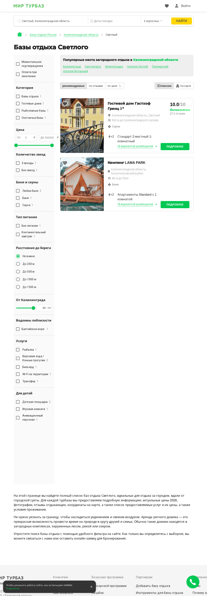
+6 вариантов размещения (135, 146)
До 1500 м (29, 287)
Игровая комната (35, 409)
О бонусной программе (109, 586)
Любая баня (31, 190)
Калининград (72, 66)
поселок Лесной (137, 66)
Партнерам (144, 577)
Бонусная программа (107, 577)
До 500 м (29, 271)
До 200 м (29, 263)
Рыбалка (29, 349)
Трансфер (30, 381)
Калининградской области (155, 59)
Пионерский (160, 66)
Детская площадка (36, 401)
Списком (164, 85)
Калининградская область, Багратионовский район (129, 171)
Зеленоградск (114, 66)
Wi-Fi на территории (36, 374)
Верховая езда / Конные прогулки (35, 358)
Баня (27, 198)
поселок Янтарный (75, 71)
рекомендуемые (73, 85)
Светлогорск (93, 66)
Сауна (27, 205)
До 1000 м (29, 279)
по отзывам (96, 85)
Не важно (29, 256)
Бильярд (29, 367)
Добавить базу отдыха (153, 586)
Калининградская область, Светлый (136, 115)
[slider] (16, 145)
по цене (114, 85)
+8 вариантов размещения (135, 204)
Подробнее (174, 146)
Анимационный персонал (32, 417)
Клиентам (60, 577)
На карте (183, 86)
